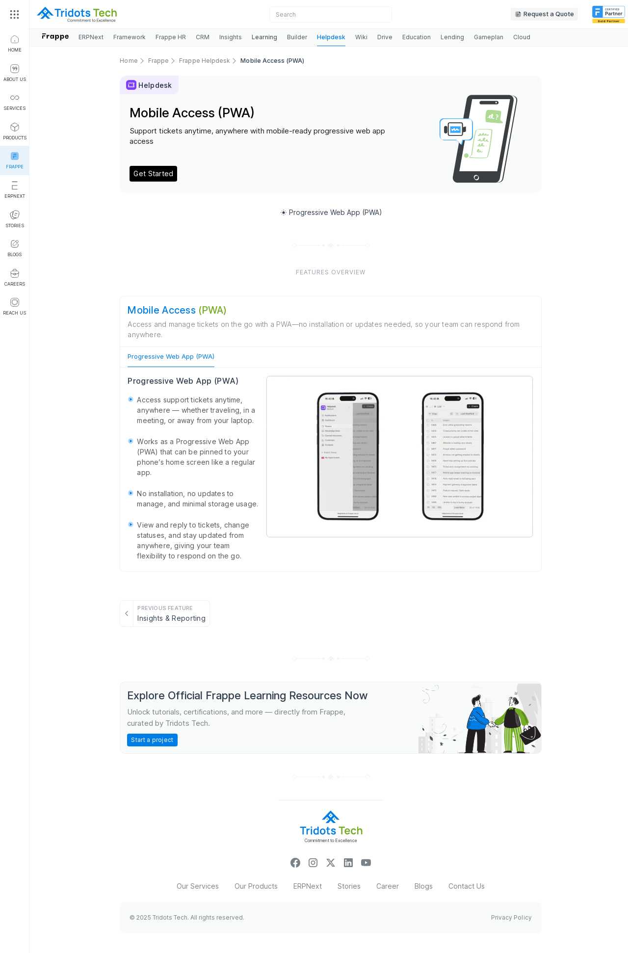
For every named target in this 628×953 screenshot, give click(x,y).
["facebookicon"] (295, 862)
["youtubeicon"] (366, 862)
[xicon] (331, 862)
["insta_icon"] (313, 862)
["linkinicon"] (348, 862)
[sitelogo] (77, 14)
